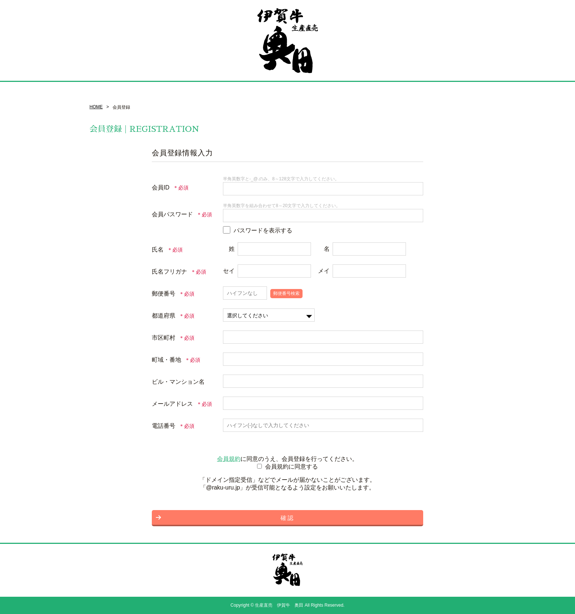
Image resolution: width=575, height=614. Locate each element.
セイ (229, 271)
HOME (96, 106)
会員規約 (229, 459)
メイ (324, 271)
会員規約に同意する (291, 466)
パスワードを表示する (263, 230)
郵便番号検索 (286, 293)
